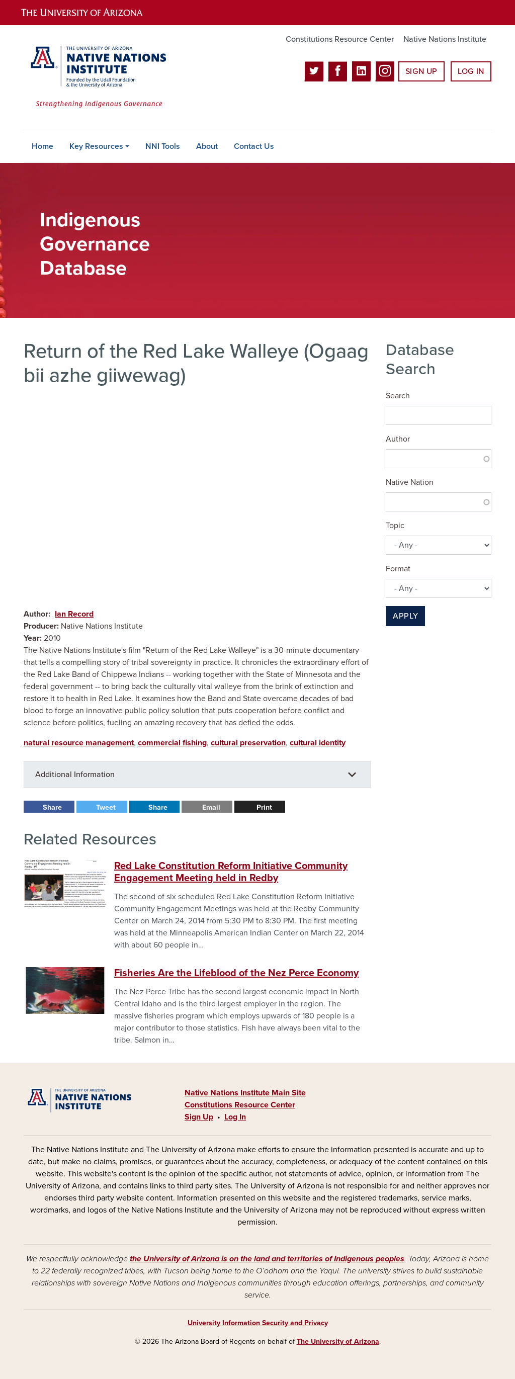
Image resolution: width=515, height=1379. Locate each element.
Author (398, 439)
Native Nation (410, 482)
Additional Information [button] (75, 774)
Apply (405, 616)
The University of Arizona (338, 1341)
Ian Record (74, 614)
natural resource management (79, 743)
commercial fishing (172, 743)
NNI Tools (162, 146)
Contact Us (254, 146)
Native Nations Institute (444, 39)
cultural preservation (248, 743)
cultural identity (318, 743)
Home (42, 146)
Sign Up (421, 71)
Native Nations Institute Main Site (245, 1093)
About (207, 146)
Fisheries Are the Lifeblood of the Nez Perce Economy (236, 973)
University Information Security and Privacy (258, 1323)
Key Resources (96, 146)
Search (398, 396)
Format (398, 569)
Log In (471, 71)
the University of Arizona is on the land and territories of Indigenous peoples (267, 1259)
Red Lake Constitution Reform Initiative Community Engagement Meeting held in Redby (231, 872)
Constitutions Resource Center (340, 39)
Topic (395, 526)
